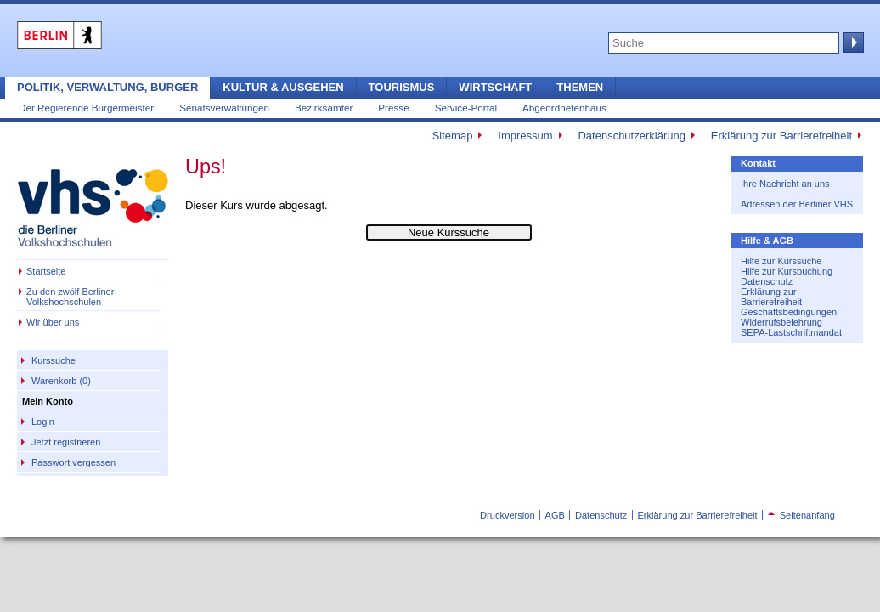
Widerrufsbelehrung (781, 322)
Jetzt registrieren (65, 442)
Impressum (525, 135)
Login (42, 421)
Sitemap (452, 135)
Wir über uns (52, 322)
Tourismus (402, 87)
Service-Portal (466, 107)
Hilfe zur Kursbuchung (786, 271)
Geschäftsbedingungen (789, 312)
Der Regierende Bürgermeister (86, 107)
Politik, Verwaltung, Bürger (107, 87)
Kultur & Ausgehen (283, 87)
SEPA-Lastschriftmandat (791, 332)
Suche (852, 42)
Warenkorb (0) (61, 381)
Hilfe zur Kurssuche (781, 261)
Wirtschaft (495, 87)
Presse (393, 107)
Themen (579, 87)
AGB (555, 515)
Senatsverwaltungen (224, 107)
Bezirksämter (324, 107)
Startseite (45, 271)
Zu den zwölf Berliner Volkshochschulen (70, 296)
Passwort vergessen (73, 462)
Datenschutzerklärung (631, 135)
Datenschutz (767, 281)
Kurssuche (53, 360)
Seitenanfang (801, 515)
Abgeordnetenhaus (564, 107)
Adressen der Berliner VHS (797, 204)
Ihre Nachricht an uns (785, 183)
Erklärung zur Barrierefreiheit (781, 135)
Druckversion (507, 515)
